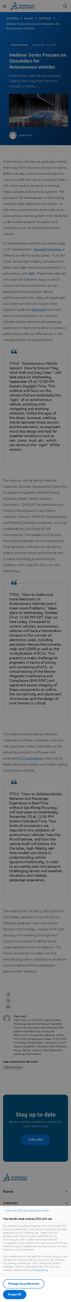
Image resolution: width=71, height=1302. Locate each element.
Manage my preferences (23, 1283)
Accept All (14, 1294)
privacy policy (39, 1270)
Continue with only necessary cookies (27, 1210)
